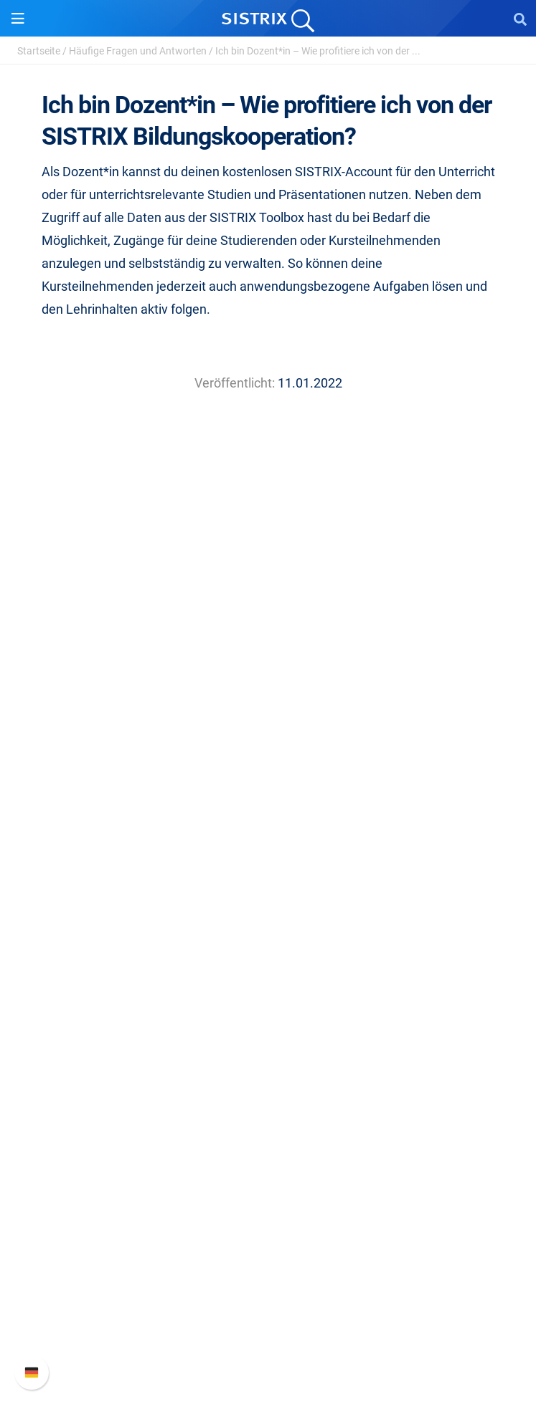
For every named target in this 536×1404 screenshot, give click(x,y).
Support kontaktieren (268, 1317)
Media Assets (268, 1176)
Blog (268, 1085)
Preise (268, 875)
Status (268, 1340)
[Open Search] (520, 19)
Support (268, 1221)
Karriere (268, 734)
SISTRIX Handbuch (268, 1249)
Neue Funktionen (268, 1272)
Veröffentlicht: (234, 382)
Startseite (38, 51)
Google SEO (268, 898)
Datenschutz (268, 780)
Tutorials (268, 1131)
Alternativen (268, 1153)
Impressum (268, 802)
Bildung (268, 757)
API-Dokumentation (268, 1295)
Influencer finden (268, 944)
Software (268, 847)
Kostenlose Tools (268, 1108)
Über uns (268, 711)
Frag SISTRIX (268, 1016)
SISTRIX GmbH (268, 683)
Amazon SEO (268, 921)
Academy (268, 1062)
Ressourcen (268, 988)
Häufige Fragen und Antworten (138, 51)
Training (268, 1039)
